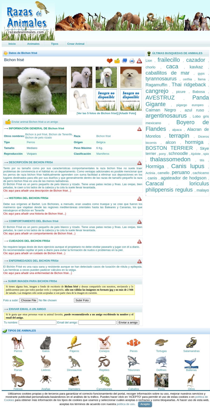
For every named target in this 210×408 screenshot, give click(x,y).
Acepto (145, 404)
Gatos (46, 351)
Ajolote (196, 154)
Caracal (161, 183)
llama (203, 79)
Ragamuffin (157, 84)
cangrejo (159, 91)
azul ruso (196, 110)
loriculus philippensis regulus (177, 186)
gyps (203, 73)
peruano (181, 172)
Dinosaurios (74, 370)
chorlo (153, 67)
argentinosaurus (168, 115)
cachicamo (201, 173)
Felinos (18, 389)
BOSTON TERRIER (171, 148)
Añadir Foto (127, 113)
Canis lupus (189, 166)
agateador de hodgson (184, 177)
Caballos (133, 389)
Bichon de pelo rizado (38, 137)
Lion (150, 60)
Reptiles (104, 370)
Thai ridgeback (190, 84)
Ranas (18, 370)
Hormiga (156, 166)
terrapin (181, 135)
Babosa (200, 92)
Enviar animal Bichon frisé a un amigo (34, 121)
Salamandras (191, 351)
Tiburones (134, 370)
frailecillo (170, 60)
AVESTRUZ (164, 97)
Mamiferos (102, 153)
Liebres (45, 370)
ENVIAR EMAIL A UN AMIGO (27, 308)
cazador (197, 60)
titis (204, 160)
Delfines (161, 370)
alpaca (178, 129)
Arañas (45, 389)
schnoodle (179, 153)
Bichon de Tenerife (60, 134)
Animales (33, 43)
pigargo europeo (192, 105)
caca (175, 66)
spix (206, 154)
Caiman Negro (163, 110)
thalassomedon (172, 159)
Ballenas (191, 370)
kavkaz (199, 67)
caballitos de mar (170, 73)
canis (153, 178)
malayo (203, 190)
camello (164, 173)
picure (182, 92)
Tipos (54, 43)
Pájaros (74, 351)
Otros (191, 389)
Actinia (151, 173)
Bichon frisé (14, 60)
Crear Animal (75, 43)
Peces (134, 351)
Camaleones (104, 389)
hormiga (196, 142)
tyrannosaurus (163, 78)
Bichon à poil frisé (36, 134)
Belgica (100, 142)
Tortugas (161, 351)
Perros (31, 142)
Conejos (104, 351)
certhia (188, 79)
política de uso (126, 404)
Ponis (161, 389)
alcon (173, 142)
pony (163, 154)
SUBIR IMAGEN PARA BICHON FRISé (32, 281)
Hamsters (74, 389)
